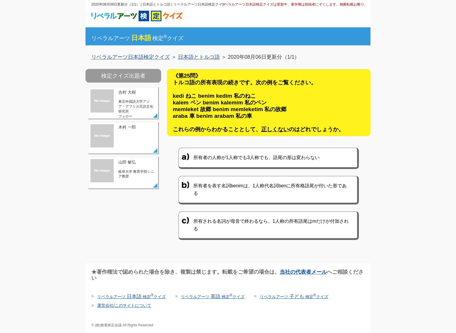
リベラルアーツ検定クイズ (137, 38)
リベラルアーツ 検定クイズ (131, 296)
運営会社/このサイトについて (124, 305)
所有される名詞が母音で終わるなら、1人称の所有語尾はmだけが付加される (271, 225)
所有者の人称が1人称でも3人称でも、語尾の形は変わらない (256, 157)
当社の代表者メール (303, 272)
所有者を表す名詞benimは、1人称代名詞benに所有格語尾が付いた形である (270, 189)
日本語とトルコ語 (199, 57)
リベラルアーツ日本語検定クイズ (130, 57)
